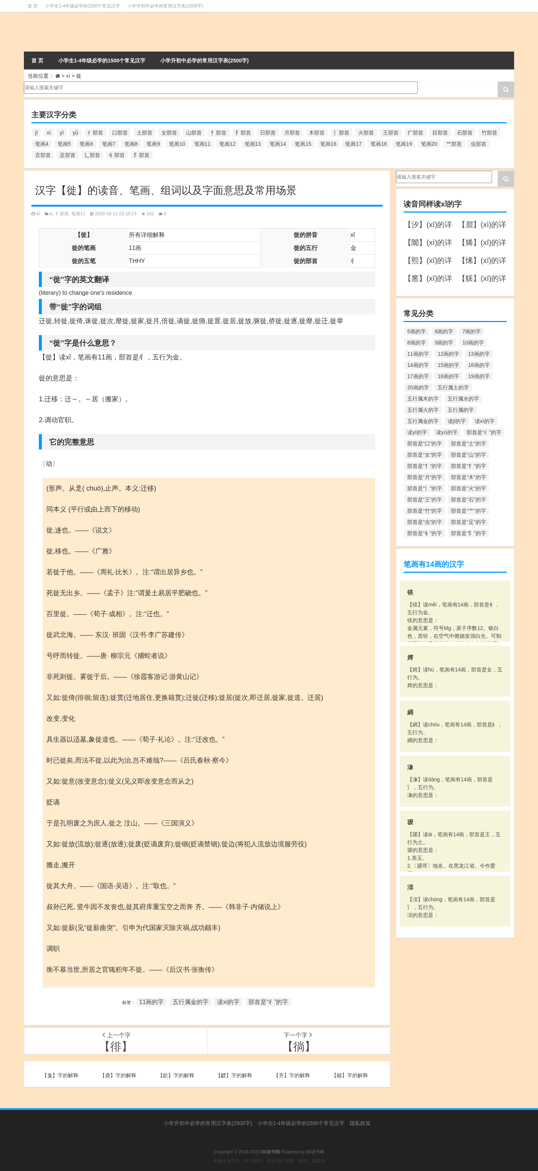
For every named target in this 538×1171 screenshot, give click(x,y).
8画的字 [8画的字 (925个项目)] (416, 343)
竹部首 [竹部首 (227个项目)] (489, 133)
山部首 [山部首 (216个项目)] (194, 133)
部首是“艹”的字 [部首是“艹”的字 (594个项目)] (468, 511)
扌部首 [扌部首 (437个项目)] (243, 133)
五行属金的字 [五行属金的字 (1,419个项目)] (423, 421)
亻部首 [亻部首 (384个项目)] (95, 133)
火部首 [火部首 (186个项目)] (366, 133)
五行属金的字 (190, 1002)
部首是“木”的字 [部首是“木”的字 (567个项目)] (468, 477)
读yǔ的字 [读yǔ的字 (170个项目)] (447, 432)
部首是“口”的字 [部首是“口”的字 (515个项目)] (424, 444)
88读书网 (315, 1152)
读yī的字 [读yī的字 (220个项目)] (417, 432)
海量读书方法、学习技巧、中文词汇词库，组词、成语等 (269, 1161)
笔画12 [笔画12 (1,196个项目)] (227, 144)
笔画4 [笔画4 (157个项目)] (42, 144)
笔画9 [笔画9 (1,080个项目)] (153, 144)
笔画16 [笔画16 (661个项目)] (328, 144)
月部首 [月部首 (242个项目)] (292, 133)
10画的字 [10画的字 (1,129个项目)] (473, 343)
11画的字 (151, 1002)
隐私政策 (360, 1123)
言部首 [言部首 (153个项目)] (43, 155)
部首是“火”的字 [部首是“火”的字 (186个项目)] (468, 488)
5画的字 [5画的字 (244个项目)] (416, 331)
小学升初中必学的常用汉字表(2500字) (165, 6)
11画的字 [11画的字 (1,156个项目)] (418, 354)
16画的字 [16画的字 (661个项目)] (479, 365)
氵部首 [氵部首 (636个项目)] (341, 133)
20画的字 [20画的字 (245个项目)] (418, 387)
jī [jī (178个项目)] (36, 133)
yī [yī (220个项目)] (62, 133)
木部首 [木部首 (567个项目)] (317, 133)
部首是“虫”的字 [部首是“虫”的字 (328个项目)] (424, 522)
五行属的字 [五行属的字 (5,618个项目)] (461, 410)
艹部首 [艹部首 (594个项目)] (454, 144)
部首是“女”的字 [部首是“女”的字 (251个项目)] (424, 455)
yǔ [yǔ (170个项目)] (75, 133)
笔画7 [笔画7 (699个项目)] (108, 144)
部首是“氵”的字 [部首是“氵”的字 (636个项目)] (424, 488)
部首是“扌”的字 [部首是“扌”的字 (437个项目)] (468, 466)
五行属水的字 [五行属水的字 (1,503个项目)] (463, 399)
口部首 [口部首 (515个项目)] (120, 133)
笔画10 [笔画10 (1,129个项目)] (177, 144)
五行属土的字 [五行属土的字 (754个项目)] (453, 387)
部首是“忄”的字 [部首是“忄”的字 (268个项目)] (424, 466)
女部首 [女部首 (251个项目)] (169, 133)
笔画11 (78, 213)
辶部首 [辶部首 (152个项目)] (92, 155)
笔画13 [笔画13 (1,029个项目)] (253, 144)
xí (68, 76)
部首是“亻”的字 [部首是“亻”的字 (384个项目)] (484, 432)
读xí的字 (228, 1002)
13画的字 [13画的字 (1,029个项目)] (479, 354)
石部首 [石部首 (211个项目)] (465, 133)
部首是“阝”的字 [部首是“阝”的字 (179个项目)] (468, 533)
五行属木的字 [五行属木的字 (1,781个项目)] (423, 399)
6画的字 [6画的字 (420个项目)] (444, 331)
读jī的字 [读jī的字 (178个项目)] (457, 421)
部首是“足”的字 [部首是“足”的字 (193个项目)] (468, 522)
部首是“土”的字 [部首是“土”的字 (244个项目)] (468, 444)
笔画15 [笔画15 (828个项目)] (303, 144)
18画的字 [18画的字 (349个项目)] (448, 376)
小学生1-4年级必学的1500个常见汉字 (82, 6)
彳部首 (62, 213)
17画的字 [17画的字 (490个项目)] (418, 376)
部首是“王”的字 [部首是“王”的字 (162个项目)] (424, 500)
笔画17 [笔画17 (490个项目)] (353, 144)
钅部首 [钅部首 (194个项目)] (117, 155)
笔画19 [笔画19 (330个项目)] (404, 144)
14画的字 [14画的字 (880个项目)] (418, 365)
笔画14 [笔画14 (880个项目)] (278, 144)
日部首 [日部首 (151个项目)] (268, 133)
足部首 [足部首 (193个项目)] (67, 155)
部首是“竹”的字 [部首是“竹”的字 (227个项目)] (424, 511)
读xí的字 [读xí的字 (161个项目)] (485, 421)
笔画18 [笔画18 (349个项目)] (379, 144)
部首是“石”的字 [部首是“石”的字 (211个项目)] (468, 500)
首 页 (33, 6)
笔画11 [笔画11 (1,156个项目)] (202, 144)
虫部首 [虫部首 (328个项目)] (478, 144)
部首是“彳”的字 (268, 1002)
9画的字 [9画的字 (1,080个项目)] (444, 343)
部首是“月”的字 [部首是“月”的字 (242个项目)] (424, 477)
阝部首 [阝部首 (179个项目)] (141, 155)
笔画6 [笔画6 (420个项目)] (86, 144)
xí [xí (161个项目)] (49, 133)
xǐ (38, 213)
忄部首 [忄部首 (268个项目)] (218, 133)
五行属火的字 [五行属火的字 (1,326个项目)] (423, 410)
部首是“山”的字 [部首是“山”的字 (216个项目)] (468, 455)
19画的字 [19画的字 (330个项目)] (479, 376)
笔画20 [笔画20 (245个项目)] (429, 144)
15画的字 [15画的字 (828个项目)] (448, 365)
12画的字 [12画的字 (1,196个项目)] (448, 354)
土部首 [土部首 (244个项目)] (144, 133)
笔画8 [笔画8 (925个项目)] (131, 144)
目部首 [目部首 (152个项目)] (440, 133)
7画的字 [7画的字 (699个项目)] (471, 331)
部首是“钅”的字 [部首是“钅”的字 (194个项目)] (424, 533)
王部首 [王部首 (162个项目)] (391, 133)
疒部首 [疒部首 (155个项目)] (415, 133)
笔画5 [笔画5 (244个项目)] (64, 144)
